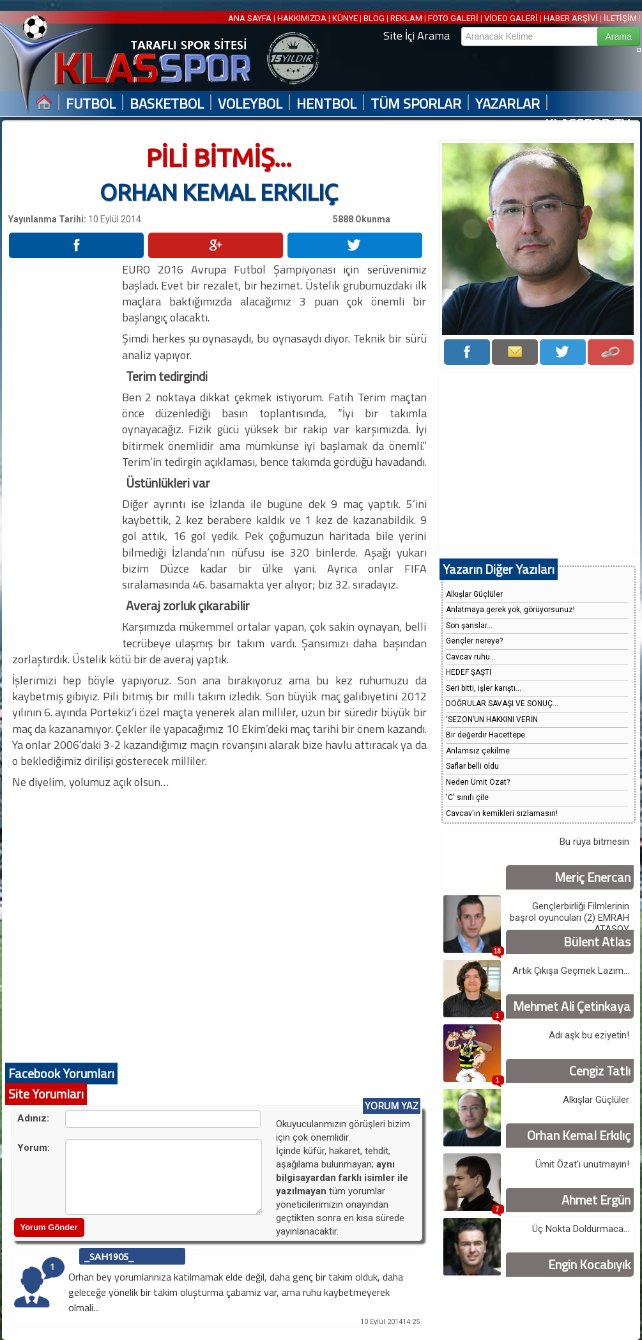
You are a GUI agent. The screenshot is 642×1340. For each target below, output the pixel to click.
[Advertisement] (64, 453)
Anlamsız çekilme (478, 750)
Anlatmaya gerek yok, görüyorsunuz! (510, 609)
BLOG (374, 18)
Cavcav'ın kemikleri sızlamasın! (502, 813)
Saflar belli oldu (472, 766)
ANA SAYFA (250, 18)
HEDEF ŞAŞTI (468, 672)
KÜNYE (345, 18)
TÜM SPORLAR (416, 104)
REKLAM (406, 18)
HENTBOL (326, 104)
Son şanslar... (469, 625)
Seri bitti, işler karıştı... (483, 688)
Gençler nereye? (474, 640)
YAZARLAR (507, 104)
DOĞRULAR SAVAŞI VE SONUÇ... (502, 703)
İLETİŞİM (620, 18)
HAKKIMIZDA (301, 18)
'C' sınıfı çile (467, 797)
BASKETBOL (167, 104)
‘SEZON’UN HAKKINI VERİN (492, 719)
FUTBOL (91, 104)
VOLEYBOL (250, 104)
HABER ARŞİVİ (571, 18)
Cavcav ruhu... (471, 656)
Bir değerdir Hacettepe (485, 734)
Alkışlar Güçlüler (474, 594)
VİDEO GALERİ (511, 18)
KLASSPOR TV (587, 124)
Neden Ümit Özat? (478, 782)
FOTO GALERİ (453, 18)
